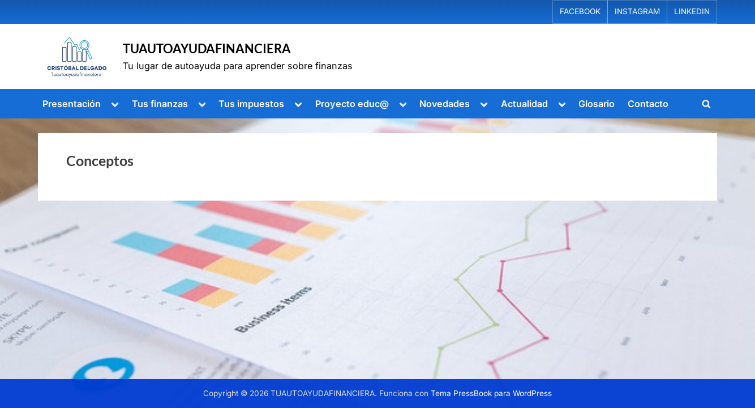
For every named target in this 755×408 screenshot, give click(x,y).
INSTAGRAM (637, 11)
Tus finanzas (160, 103)
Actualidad (524, 103)
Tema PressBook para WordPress (491, 393)
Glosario (596, 103)
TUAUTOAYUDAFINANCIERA (207, 48)
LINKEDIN (692, 11)
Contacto (648, 103)
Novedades (444, 103)
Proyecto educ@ (352, 103)
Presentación (71, 103)
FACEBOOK (580, 11)
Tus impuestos (251, 103)
